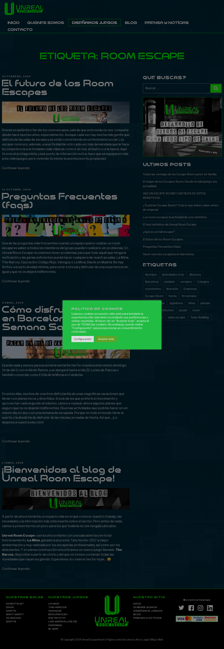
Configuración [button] (82, 339)
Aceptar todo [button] (106, 339)
